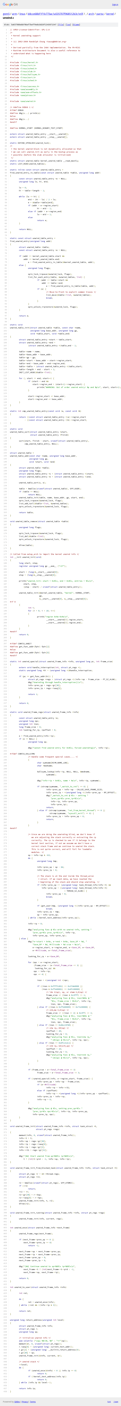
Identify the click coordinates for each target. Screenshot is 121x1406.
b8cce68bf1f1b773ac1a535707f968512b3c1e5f (55, 13)
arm (14, 13)
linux (22, 13)
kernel (110, 13)
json (116, 1401)
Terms (33, 1401)
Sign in (115, 4)
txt (109, 1401)
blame (76, 24)
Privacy (25, 1401)
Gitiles (17, 1401)
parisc (100, 13)
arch (91, 13)
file (61, 24)
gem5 (6, 13)
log (68, 24)
